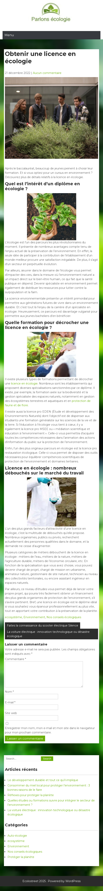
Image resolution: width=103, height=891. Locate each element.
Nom (9, 696)
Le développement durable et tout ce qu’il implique (42, 785)
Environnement (34, 617)
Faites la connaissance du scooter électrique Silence (42, 625)
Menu (9, 35)
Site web (11, 718)
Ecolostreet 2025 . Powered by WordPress (51, 886)
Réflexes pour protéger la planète (30, 800)
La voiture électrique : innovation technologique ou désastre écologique (48, 634)
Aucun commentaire (47, 73)
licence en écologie (24, 383)
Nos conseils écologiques (63, 617)
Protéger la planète (20, 862)
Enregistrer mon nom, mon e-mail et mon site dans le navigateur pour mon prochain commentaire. (50, 735)
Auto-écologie (17, 840)
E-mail (10, 707)
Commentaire (15, 659)
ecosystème (13, 617)
